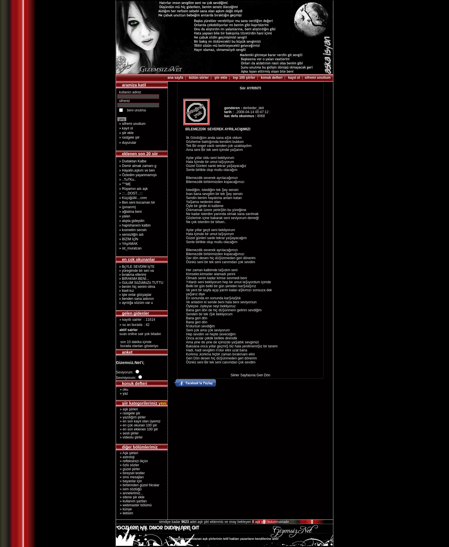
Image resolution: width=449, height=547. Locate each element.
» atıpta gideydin (131, 221)
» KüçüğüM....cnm (133, 198)
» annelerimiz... (129, 493)
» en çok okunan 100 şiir (136, 425)
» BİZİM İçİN (128, 239)
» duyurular (127, 143)
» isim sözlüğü (128, 489)
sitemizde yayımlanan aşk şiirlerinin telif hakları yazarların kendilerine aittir (224, 538)
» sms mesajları (130, 477)
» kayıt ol (126, 128)
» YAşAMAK (128, 244)
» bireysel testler (130, 473)
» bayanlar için (129, 481)
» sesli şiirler (127, 433)
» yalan (124, 216)
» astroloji (125, 457)
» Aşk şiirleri (127, 453)
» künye (124, 509)
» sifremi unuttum (132, 124)
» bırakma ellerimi (131, 275)
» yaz (122, 393)
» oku (122, 389)
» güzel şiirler (128, 469)
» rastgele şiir (129, 137)
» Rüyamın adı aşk (133, 189)
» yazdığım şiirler (131, 417)
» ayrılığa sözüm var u (135, 303)
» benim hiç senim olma (136, 287)
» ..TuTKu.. (127, 180)
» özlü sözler (127, 465)
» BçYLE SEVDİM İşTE (136, 267)
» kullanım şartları (131, 501)
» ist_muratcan (130, 248)
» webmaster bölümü (134, 505)
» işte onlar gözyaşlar (134, 295)
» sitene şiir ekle (130, 497)
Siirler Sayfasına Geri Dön (250, 375)
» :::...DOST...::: (131, 193)
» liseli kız (125, 291)
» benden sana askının (135, 299)
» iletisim (124, 513)
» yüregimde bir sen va (135, 271)
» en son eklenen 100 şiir (137, 429)
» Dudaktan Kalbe (132, 161)
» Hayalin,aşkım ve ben (137, 170)
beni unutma (136, 110)
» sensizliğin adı (131, 235)
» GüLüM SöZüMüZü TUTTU (140, 283)
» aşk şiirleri (127, 409)
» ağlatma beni (130, 212)
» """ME (125, 184)
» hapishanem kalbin (135, 225)
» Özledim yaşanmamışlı (138, 175)
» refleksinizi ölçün (132, 461)
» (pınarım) (127, 207)
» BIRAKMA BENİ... (133, 279)
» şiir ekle (126, 133)
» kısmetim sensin (133, 230)
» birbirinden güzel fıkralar (137, 485)
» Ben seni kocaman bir (137, 202)
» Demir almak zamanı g (137, 166)
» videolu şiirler (129, 437)
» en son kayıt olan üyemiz (138, 421)
